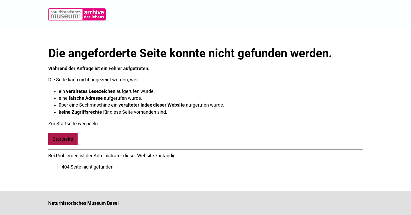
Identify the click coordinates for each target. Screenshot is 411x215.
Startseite (63, 139)
